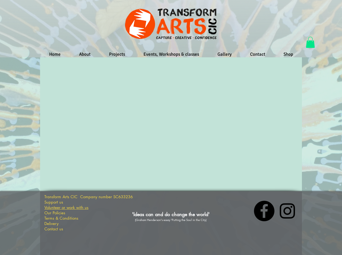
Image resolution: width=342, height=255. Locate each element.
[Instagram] (287, 211)
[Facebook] (264, 211)
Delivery (51, 223)
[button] (310, 42)
